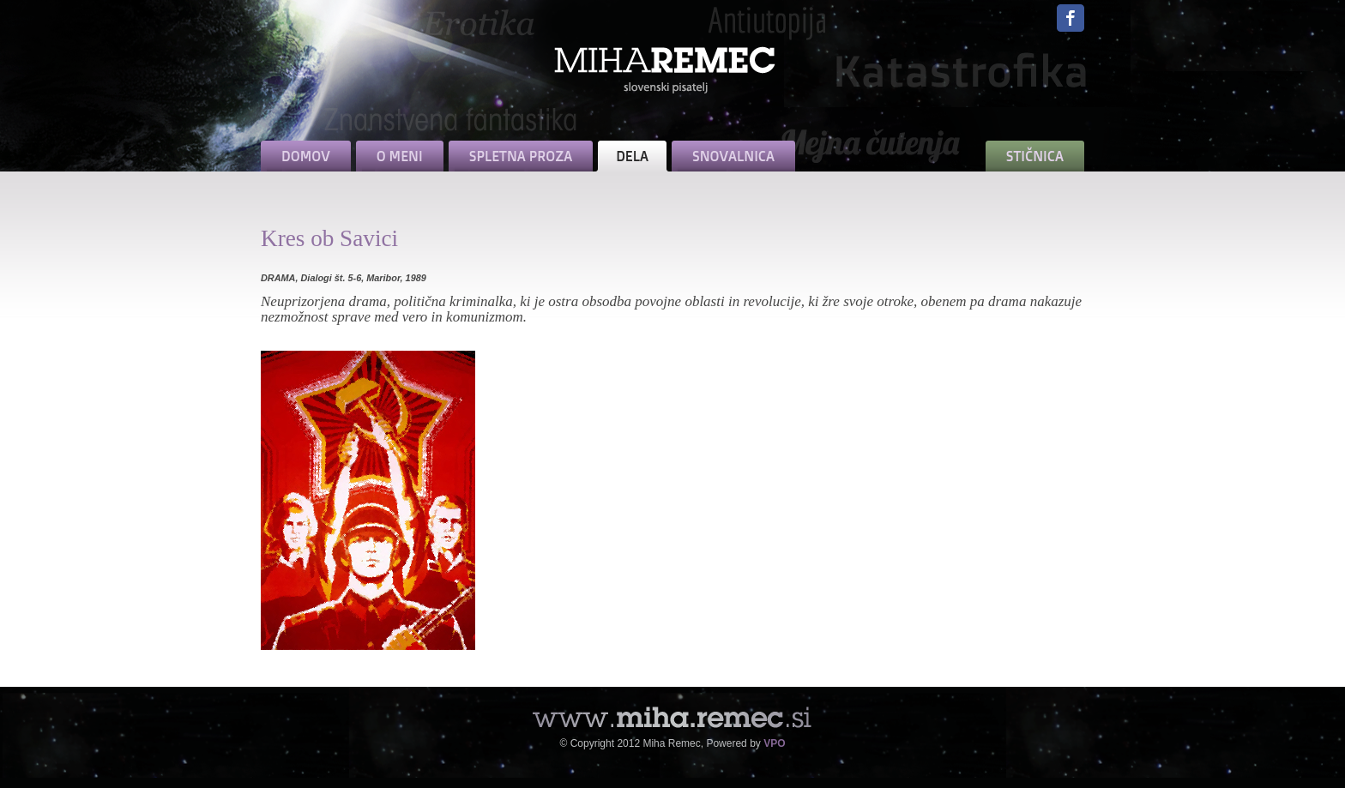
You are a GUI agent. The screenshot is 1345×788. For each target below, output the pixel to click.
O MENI (400, 156)
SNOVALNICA (733, 156)
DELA (632, 156)
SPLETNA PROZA (520, 156)
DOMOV (305, 156)
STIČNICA (1035, 156)
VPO (774, 743)
